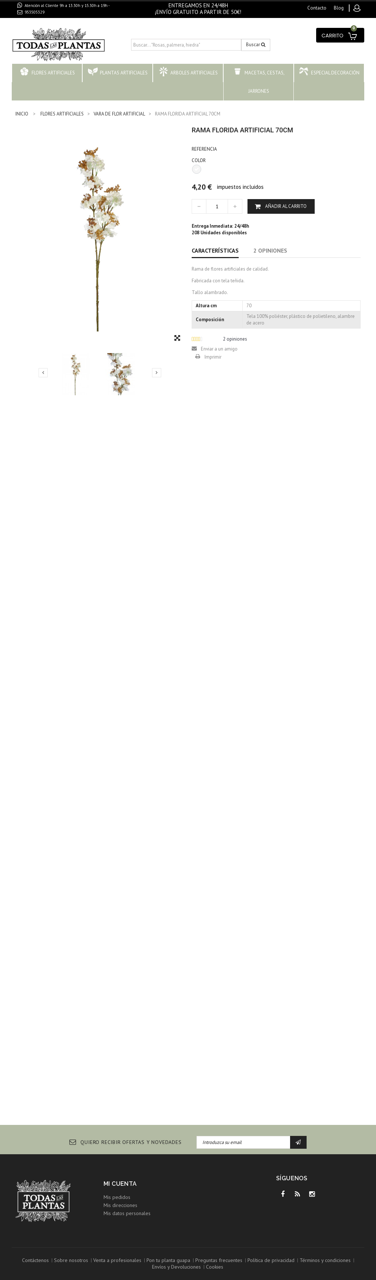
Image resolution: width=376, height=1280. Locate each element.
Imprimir (213, 357)
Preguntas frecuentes (218, 1260)
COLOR (199, 160)
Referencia (204, 149)
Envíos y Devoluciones (176, 1267)
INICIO (21, 114)
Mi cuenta (120, 1183)
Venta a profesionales (117, 1260)
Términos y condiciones (325, 1260)
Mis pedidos (117, 1197)
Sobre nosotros (71, 1260)
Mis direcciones (120, 1205)
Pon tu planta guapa (168, 1260)
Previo (43, 372)
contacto (316, 8)
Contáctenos (35, 1260)
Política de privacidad (270, 1260)
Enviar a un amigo (219, 349)
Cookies (214, 1267)
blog (339, 8)
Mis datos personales (127, 1213)
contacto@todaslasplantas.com (59, 20)
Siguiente (157, 372)
